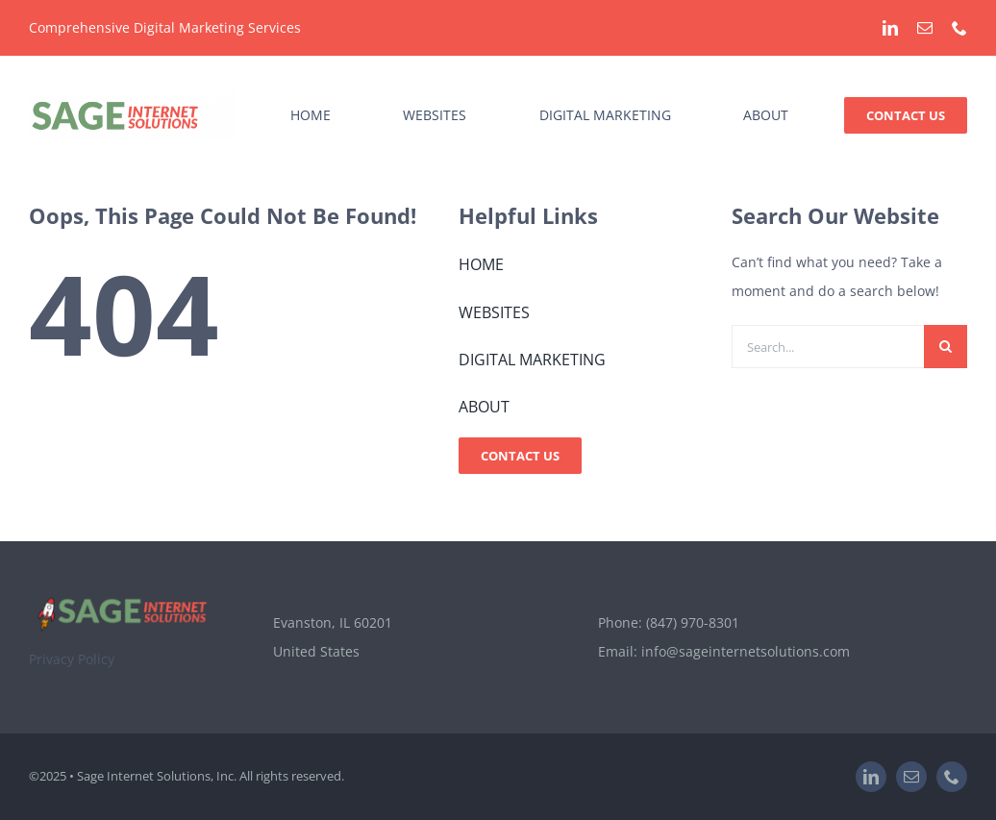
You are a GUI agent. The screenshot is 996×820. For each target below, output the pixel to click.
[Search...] (828, 346)
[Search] (945, 346)
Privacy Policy (71, 659)
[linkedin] (890, 28)
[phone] (959, 28)
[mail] (925, 28)
